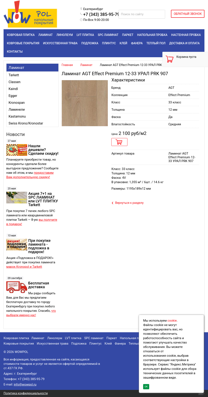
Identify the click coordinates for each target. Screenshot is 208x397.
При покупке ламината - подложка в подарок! (39, 246)
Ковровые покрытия (19, 343)
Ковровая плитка (16, 338)
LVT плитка (73, 338)
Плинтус (95, 343)
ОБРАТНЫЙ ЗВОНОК (188, 13)
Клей (108, 343)
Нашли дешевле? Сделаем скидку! (43, 150)
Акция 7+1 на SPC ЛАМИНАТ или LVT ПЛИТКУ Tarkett (43, 199)
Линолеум (54, 338)
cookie (172, 320)
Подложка (78, 343)
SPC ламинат (93, 338)
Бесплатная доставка (38, 285)
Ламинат (16, 67)
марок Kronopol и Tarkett (24, 267)
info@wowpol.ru (25, 384)
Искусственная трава (52, 343)
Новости (15, 134)
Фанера (120, 343)
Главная (67, 65)
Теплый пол (137, 343)
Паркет (112, 338)
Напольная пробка (134, 338)
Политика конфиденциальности (26, 393)
